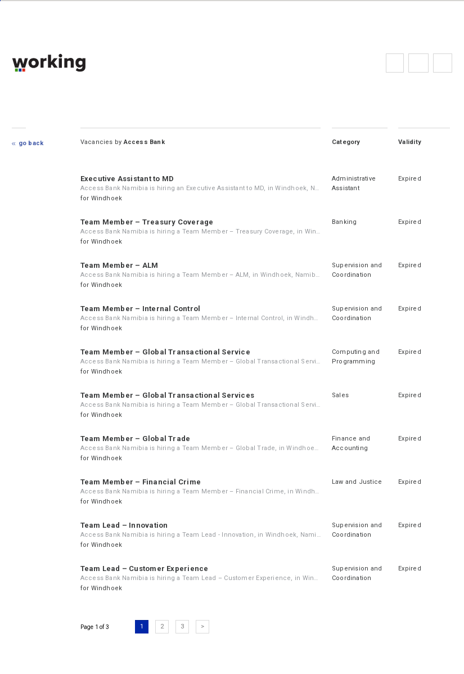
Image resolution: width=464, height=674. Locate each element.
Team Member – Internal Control (140, 308)
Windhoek (107, 198)
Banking (344, 222)
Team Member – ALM (119, 265)
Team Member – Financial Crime (140, 482)
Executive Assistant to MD (127, 178)
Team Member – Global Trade (135, 438)
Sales (340, 395)
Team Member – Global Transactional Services (167, 395)
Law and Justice (357, 482)
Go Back (31, 143)
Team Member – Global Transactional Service (165, 352)
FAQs (418, 63)
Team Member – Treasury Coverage (147, 222)
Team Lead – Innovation (124, 525)
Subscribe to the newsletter (442, 63)
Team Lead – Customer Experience (144, 568)
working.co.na (71, 62)
